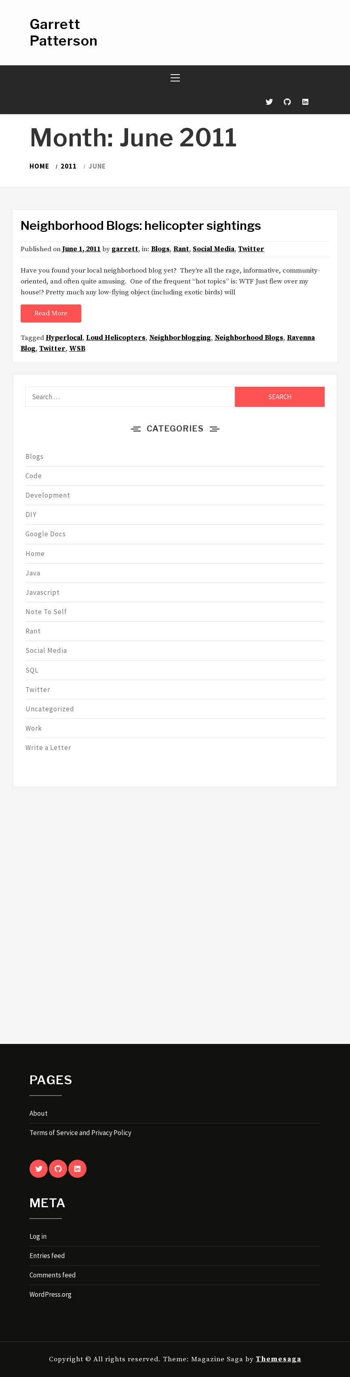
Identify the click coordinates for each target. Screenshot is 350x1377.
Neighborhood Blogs (249, 337)
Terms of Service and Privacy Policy (80, 1132)
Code (33, 475)
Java (32, 573)
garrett (125, 249)
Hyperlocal (64, 337)
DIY (30, 514)
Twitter (251, 249)
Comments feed (53, 1275)
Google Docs (45, 533)
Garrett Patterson (64, 32)
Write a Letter (48, 747)
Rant (181, 249)
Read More (50, 313)
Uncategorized (49, 708)
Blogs (160, 249)
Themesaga (279, 1359)
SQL (31, 670)
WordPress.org (51, 1294)
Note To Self (46, 611)
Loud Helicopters (115, 337)
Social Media (213, 249)
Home (35, 553)
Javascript (42, 592)
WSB (77, 348)
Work (33, 728)
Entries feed (47, 1255)
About (39, 1113)
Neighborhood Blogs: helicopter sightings (141, 225)
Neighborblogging (180, 337)
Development (47, 495)
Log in (38, 1236)
